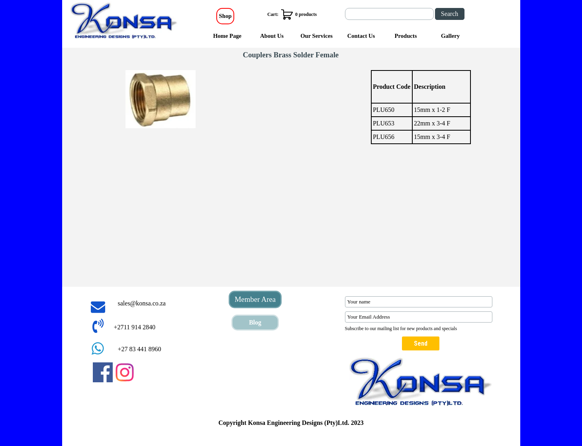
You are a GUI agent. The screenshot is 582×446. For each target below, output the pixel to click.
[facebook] (103, 372)
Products (406, 36)
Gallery (450, 36)
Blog (255, 322)
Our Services (316, 36)
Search (450, 13)
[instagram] (125, 372)
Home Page (227, 36)
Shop (225, 16)
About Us (272, 36)
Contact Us (361, 36)
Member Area (255, 299)
